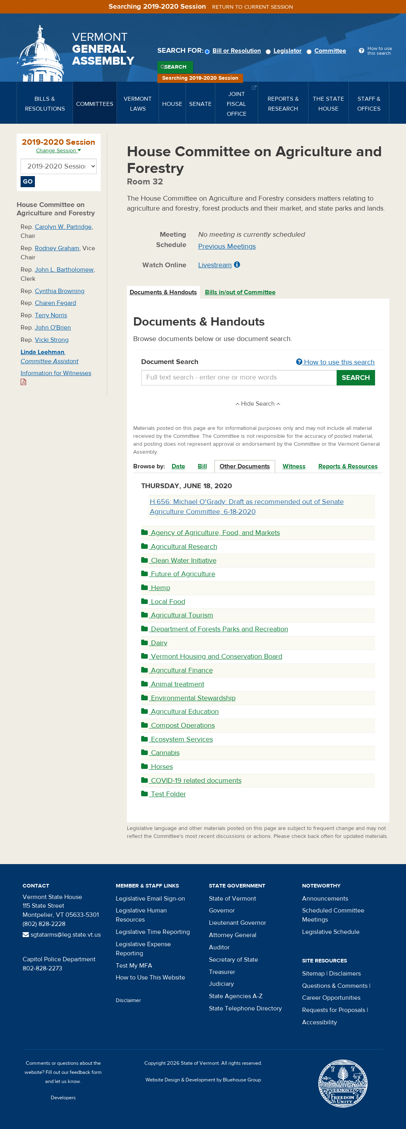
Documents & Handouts (163, 292)
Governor (222, 910)
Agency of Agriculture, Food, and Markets (210, 532)
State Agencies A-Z (235, 996)
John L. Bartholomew (64, 270)
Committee (327, 51)
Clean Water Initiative (178, 560)
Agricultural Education (180, 711)
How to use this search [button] (335, 362)
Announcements (325, 899)
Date (178, 466)
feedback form (86, 1072)
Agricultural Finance (177, 670)
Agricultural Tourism (177, 615)
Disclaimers (345, 974)
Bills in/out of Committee (240, 292)
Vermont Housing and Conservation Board (211, 656)
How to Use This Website (150, 977)
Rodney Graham (57, 248)
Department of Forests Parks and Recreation (214, 629)
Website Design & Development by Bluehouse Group (203, 1080)
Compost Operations (178, 725)
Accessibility (319, 1022)
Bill (202, 466)
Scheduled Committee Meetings (333, 915)
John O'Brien (53, 328)
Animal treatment (172, 684)
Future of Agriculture (178, 574)
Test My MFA (134, 966)
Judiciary (221, 984)
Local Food (163, 601)
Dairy (154, 643)
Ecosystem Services (177, 739)
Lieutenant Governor (237, 923)
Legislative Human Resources (141, 915)
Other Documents (245, 466)
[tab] (164, 292)
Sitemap (313, 974)
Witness (294, 466)
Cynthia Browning (59, 291)
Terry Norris (51, 315)
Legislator (285, 51)
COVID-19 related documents (191, 780)
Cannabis (160, 752)
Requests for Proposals (333, 1010)
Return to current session (252, 7)
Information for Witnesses (56, 377)
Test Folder (163, 794)
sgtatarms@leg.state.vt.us (62, 935)
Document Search (258, 362)
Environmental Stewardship (188, 698)
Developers (63, 1097)
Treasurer (222, 972)
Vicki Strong (52, 340)
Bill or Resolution (234, 51)
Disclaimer (128, 1000)
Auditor (219, 947)
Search (175, 67)
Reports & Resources (348, 466)
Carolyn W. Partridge (63, 227)
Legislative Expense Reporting (143, 948)
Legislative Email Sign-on (150, 899)
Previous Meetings (227, 246)
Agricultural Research (179, 546)
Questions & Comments (335, 986)
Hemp (155, 587)
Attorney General (233, 935)
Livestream (215, 265)
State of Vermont (232, 899)
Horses (157, 766)
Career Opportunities (331, 998)
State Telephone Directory (245, 1008)
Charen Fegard (55, 303)
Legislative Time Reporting (153, 932)
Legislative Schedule (331, 932)
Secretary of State (233, 960)
